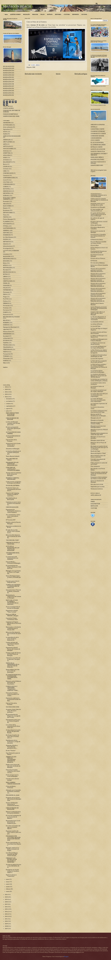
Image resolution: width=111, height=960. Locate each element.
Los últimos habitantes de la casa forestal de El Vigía (99, 411)
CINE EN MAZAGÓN (12, 507)
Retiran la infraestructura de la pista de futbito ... (13, 812)
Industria (5, 244)
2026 (6, 387)
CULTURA (67, 14)
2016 (6, 906)
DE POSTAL (6, 189)
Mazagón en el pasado (97, 420)
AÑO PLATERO (7, 142)
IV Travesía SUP (10, 520)
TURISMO (6, 356)
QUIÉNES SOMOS (15, 14)
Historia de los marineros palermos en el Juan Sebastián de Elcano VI (98, 295)
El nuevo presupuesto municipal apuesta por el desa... (13, 428)
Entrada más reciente (33, 74)
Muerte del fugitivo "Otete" (98, 453)
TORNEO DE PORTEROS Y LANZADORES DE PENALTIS (13, 586)
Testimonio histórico (97, 489)
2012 (6, 916)
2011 (6, 919)
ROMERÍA (6, 322)
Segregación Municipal (10, 327)
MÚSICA (5, 265)
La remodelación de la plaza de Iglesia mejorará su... (12, 639)
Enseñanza (6, 210)
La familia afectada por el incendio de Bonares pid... (13, 453)
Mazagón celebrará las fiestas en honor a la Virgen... (12, 849)
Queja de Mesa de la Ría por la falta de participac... (12, 671)
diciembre (9, 398)
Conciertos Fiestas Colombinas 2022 (12, 619)
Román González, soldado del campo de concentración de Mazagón (99, 474)
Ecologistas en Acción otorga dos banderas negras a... (12, 871)
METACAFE (94, 506)
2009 (6, 923)
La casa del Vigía (95, 326)
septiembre (9, 406)
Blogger (66, 956)
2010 (6, 921)
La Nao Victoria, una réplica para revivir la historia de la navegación (99, 351)
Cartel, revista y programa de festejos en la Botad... (13, 482)
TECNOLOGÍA (7, 345)
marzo (8, 886)
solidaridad (6, 338)
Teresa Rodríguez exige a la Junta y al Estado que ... (13, 577)
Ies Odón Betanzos (8, 237)
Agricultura (6, 129)
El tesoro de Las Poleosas (98, 258)
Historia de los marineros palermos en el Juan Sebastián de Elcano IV (98, 285)
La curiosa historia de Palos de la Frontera (99, 332)
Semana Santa (7, 331)
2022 (6, 396)
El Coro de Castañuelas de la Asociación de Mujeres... (13, 817)
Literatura (6, 254)
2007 (6, 928)
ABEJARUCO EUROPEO (98, 124)
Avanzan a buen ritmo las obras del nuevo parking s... (13, 711)
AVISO (5, 157)
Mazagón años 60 (96, 418)
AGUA (5, 131)
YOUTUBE (94, 508)
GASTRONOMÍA (8, 228)
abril (7, 884)
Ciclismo (5, 168)
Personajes (6, 292)
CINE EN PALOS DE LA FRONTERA (13, 543)
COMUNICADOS (8, 173)
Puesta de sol (7, 314)
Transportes (6, 354)
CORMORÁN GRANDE (97, 136)
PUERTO (5, 312)
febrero (8, 889)
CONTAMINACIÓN (9, 177)
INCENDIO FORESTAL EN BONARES (12, 478)
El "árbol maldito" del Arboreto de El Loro (97, 210)
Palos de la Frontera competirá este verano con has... (13, 771)
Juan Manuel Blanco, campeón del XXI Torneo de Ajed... (12, 854)
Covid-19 (5, 180)
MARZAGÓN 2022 (8, 75)
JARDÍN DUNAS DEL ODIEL (11, 116)
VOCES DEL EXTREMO (12, 485)
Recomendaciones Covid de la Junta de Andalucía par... (13, 822)
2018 (6, 902)
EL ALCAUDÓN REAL (97, 142)
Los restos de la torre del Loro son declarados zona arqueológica (99, 395)
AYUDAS (6, 160)
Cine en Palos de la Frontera (11, 440)
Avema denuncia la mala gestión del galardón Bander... (13, 731)
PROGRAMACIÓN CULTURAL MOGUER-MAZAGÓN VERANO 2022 (13, 838)
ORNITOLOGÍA (7, 281)
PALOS (43, 14)
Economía (6, 201)
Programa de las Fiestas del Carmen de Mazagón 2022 (13, 799)
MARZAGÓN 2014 (8, 93)
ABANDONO (7, 122)
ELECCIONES (7, 206)
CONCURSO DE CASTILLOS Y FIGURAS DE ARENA (13, 469)
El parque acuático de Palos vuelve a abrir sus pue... (13, 832)
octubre (8, 403)
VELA (5, 363)
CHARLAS (6, 166)
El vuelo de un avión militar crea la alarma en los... (13, 531)
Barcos (5, 164)
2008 (6, 926)
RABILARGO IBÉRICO (97, 157)
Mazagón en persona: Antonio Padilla (97, 423)
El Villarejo (94, 260)
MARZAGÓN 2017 (8, 86)
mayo (8, 881)
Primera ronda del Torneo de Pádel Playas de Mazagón (13, 654)
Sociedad (5, 336)
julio (7, 411)
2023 (6, 394)
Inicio (6, 14)
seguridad (6, 329)
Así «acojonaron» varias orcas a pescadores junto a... (13, 516)
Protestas (6, 308)
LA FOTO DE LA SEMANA (11, 250)
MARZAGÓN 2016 (8, 88)
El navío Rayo (95, 245)
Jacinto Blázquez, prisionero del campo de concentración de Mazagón (99, 308)
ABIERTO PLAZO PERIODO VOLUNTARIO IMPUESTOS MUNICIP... (11, 759)
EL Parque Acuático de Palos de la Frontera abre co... (12, 736)
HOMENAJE (6, 235)
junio (7, 879)
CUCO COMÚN (95, 140)
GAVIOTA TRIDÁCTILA (98, 151)
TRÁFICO (6, 351)
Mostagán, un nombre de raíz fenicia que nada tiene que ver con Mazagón (99, 448)
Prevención (6, 305)
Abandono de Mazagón (12, 448)
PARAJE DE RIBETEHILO (10, 114)
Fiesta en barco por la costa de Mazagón (12, 775)
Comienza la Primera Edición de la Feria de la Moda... (13, 623)
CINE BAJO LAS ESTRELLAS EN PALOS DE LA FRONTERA (11, 860)
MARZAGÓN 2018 (8, 84)
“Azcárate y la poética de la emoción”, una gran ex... (13, 659)
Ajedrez (5, 133)
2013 (6, 914)
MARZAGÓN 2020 (8, 79)
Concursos (6, 175)
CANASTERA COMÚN (97, 129)
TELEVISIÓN (7, 347)
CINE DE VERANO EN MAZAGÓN (12, 808)
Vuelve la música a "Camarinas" (11, 875)
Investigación (7, 248)
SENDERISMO (7, 333)
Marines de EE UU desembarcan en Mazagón (98, 415)
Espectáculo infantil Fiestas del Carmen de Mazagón (13, 649)
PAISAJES (6, 285)
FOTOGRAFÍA (7, 223)
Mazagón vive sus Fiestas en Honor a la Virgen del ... (13, 572)
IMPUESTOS (7, 241)
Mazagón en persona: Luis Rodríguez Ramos (98, 426)
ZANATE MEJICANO (97, 165)
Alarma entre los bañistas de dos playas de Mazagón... (13, 474)
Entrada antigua (81, 74)
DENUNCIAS (7, 191)
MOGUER (35, 14)
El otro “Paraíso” (11, 750)
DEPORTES (75, 14)
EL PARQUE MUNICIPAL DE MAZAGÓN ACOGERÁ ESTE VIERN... (13, 676)
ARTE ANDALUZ (96, 495)
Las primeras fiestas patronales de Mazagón (97, 371)
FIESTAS (5, 217)
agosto (8, 408)
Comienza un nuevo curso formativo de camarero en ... (13, 503)
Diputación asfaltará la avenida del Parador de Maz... (13, 699)
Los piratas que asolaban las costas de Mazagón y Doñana (99, 380)
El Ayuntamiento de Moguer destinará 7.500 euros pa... (13, 567)
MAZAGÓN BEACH (17, 6)
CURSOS (5, 186)
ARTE (5, 144)
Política (5, 301)
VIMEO (93, 501)
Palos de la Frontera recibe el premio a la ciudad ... (12, 694)
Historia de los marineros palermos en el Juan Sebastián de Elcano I (98, 270)
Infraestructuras (8, 246)
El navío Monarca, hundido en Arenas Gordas (98, 242)
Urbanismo (6, 358)
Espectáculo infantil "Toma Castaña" (12, 611)
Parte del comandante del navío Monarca (98, 460)
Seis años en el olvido (97, 484)
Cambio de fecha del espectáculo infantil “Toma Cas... (12, 644)
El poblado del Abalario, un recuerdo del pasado (99, 252)
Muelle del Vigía (95, 451)
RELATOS (6, 320)
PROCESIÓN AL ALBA (12, 795)
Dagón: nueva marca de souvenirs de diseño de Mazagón (13, 766)
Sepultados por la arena (97, 486)
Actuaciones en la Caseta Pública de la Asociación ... (13, 445)
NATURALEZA (7, 267)
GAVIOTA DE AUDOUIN (98, 149)
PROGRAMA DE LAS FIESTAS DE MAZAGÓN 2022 (12, 464)
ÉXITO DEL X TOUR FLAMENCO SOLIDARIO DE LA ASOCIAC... (12, 602)
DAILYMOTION (95, 503)
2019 (6, 899)
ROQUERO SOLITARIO (97, 159)
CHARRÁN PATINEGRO (98, 131)
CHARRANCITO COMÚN (98, 133)
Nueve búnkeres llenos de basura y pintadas (98, 456)
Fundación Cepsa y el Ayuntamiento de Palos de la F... (13, 489)
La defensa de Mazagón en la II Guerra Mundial (99, 340)
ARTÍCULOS (7, 146)
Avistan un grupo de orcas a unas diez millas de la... (13, 866)
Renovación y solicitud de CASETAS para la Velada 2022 (13, 628)
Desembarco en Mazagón (98, 207)
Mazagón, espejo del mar (98, 440)
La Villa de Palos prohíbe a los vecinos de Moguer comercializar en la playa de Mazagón (99, 366)
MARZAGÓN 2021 (8, 77)
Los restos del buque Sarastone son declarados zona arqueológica (98, 400)
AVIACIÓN (6, 155)
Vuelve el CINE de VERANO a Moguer (12, 615)
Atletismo (6, 151)
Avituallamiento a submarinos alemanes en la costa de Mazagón (99, 195)
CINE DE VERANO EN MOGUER (12, 418)
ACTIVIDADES (7, 125)
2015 (6, 909)
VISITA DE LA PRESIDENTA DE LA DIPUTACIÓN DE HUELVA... (12, 665)
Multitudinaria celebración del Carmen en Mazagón (13, 596)
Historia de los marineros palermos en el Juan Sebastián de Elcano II (98, 275)
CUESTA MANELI (8, 108)
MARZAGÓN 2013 (8, 95)
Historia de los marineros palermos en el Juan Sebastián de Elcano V (98, 290)
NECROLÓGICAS (8, 272)
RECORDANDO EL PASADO (11, 317)
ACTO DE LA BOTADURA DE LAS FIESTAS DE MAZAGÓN (12, 548)
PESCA (5, 294)
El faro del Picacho (96, 225)
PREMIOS (6, 303)
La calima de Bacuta (96, 324)
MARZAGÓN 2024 (8, 70)
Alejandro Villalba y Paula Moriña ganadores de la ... (12, 747)
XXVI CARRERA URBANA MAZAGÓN (13, 783)
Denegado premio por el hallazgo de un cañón (97, 204)
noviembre (9, 401)
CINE (33, 67)
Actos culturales (8, 127)
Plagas (5, 296)
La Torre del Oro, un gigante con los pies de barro (99, 361)
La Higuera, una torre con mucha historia (98, 343)
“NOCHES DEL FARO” (12, 540)
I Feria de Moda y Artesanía (11, 787)
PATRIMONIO (7, 290)
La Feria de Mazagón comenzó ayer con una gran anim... (13, 423)
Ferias (5, 215)
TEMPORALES (7, 349)
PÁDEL (5, 283)
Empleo (5, 208)
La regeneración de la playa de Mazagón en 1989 (99, 355)
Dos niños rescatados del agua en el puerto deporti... (13, 827)
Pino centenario (95, 466)
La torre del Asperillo (97, 358)
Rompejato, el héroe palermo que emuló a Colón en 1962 (99, 478)
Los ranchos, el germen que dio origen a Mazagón (98, 390)
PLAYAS (5, 299)
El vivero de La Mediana (98, 263)
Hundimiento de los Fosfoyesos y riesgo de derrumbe (13, 742)
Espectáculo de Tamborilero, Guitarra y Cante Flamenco (13, 511)
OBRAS (5, 276)
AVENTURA (6, 153)
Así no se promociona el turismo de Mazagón (13, 607)
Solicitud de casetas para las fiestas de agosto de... (13, 721)
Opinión (5, 278)
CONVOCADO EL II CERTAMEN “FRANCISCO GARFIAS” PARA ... (12, 688)
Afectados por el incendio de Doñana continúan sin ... (13, 791)
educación (6, 203)
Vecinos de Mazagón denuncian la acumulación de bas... (13, 804)
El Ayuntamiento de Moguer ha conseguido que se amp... (13, 716)
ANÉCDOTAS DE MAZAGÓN (11, 136)
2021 (6, 894)
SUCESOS (84, 14)
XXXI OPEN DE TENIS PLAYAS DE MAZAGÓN (12, 414)
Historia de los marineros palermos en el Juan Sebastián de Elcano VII (98, 300)
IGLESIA (5, 239)
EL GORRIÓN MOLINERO (98, 144)
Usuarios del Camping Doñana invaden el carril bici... (12, 494)
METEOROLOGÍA (8, 258)
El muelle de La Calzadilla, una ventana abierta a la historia (98, 236)
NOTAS (5, 274)
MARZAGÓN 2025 (8, 68)
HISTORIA (58, 14)
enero (8, 891)
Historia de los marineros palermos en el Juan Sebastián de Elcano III (98, 280)
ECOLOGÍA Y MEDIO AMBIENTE (9, 198)
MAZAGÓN (26, 14)
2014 (6, 911)
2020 (6, 897)
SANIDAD (6, 325)
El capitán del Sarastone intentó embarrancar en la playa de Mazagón (98, 214)
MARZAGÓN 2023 (8, 72)
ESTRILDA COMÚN (96, 147)
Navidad (5, 269)
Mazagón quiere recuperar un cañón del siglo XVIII (99, 434)
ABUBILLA (94, 127)
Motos (5, 263)
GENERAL (6, 230)
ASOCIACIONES (8, 148)
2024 (6, 392)
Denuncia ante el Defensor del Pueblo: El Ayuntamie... (13, 683)
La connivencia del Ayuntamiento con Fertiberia (12, 558)
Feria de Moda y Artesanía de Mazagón (13, 562)
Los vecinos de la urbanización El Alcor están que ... (13, 726)
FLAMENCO (7, 221)
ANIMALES (6, 139)
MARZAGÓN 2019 (8, 81)
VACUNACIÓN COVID (12, 707)
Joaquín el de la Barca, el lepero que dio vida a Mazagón (98, 313)
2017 (6, 904)
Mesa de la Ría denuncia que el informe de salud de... (13, 536)
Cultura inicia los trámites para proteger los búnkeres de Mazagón (99, 200)
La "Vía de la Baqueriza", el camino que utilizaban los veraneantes (98, 318)
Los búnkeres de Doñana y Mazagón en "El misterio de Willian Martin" (98, 376)
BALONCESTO (7, 162)
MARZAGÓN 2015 (8, 90)
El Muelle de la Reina (97, 239)
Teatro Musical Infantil (12, 456)
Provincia (6, 310)
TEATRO (5, 342)
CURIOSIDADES (8, 184)
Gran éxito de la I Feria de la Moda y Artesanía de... (13, 591)
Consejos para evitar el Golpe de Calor (12, 581)
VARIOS (5, 360)
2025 (6, 389)
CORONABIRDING (96, 138)
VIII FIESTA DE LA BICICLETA (11, 499)
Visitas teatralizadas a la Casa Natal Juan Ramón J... (13, 844)
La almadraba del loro (97, 321)
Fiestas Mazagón (8, 219)
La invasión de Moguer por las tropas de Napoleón (98, 347)
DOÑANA (49, 14)
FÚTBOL (5, 226)
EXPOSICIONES (8, 212)
